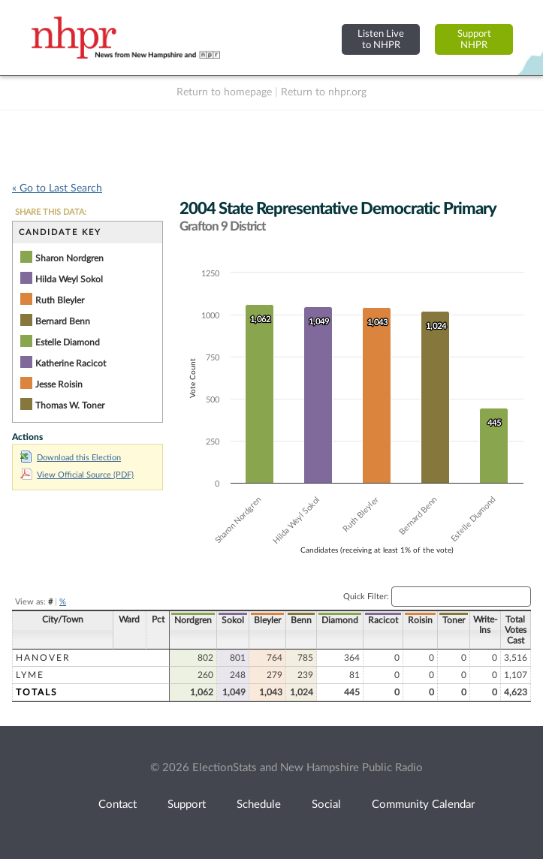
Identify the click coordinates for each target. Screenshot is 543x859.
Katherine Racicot (70, 363)
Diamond (339, 620)
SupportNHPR (474, 39)
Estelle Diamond (67, 342)
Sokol (233, 620)
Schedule (259, 804)
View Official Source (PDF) (77, 475)
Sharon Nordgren (69, 258)
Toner (453, 620)
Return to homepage (224, 92)
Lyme (30, 675)
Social (326, 804)
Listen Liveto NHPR (380, 39)
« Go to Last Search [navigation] (57, 188)
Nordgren (193, 620)
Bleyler (267, 620)
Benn (301, 620)
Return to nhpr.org (324, 92)
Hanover (43, 657)
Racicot (383, 620)
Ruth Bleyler (59, 300)
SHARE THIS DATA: (50, 212)
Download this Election (70, 458)
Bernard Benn (62, 321)
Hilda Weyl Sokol (69, 279)
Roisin (420, 620)
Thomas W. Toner (69, 405)
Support (186, 804)
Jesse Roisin (59, 384)
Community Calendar (423, 804)
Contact (117, 804)
